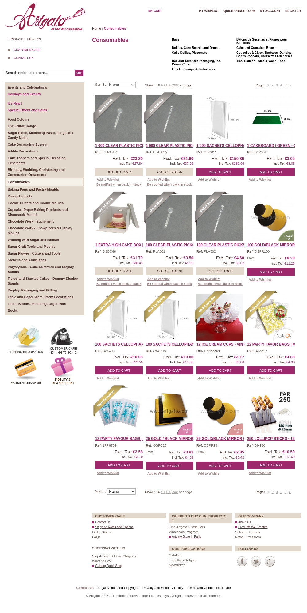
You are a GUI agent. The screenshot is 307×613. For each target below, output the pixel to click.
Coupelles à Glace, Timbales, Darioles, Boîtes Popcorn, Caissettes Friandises (264, 54)
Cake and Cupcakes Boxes (255, 47)
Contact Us (102, 522)
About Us (244, 522)
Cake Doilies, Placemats (189, 52)
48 (163, 85)
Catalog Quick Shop (108, 566)
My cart (155, 11)
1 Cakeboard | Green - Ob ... (275, 146)
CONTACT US (23, 58)
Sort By (101, 84)
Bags (175, 39)
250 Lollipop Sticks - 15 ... (273, 439)
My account (270, 11)
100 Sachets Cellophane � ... (125, 344)
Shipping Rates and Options (114, 527)
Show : (150, 85)
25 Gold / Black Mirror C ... (173, 439)
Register (293, 11)
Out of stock (118, 172)
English (34, 39)
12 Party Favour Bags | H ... (122, 439)
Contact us (85, 588)
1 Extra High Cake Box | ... (121, 245)
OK (79, 73)
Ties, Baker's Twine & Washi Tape (260, 61)
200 (175, 85)
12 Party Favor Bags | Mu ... (274, 344)
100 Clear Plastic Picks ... (172, 245)
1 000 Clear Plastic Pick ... (122, 146)
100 (168, 85)
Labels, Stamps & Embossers (193, 69)
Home (96, 28)
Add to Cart (220, 172)
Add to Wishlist (108, 179)
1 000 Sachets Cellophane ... (225, 146)
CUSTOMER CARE (27, 50)
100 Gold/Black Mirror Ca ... (276, 245)
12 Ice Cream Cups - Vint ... (222, 344)
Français (15, 39)
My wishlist (209, 11)
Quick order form (239, 11)
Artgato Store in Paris (186, 536)
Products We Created (252, 527)
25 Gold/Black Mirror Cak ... (225, 439)
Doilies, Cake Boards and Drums (196, 47)
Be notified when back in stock (118, 184)
